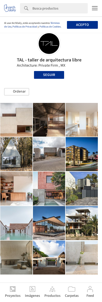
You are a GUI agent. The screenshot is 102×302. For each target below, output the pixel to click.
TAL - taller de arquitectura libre (49, 60)
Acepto (82, 24)
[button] (16, 91)
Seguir (49, 75)
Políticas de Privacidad (24, 27)
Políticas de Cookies (50, 27)
